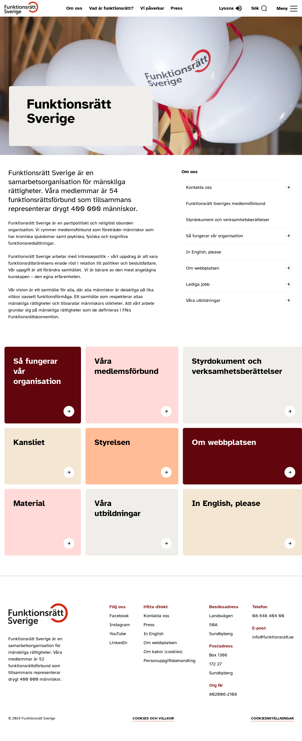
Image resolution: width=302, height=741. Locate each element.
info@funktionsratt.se (273, 637)
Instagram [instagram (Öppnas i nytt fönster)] (119, 625)
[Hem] (21, 8)
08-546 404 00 (268, 616)
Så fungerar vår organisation (214, 236)
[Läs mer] (42, 385)
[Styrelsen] (131, 456)
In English (154, 633)
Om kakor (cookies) (163, 651)
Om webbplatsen (202, 268)
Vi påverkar (152, 8)
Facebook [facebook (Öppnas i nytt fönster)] (119, 616)
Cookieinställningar (272, 718)
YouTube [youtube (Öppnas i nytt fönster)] (117, 633)
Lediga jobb (198, 284)
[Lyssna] (230, 8)
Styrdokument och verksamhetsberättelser (227, 219)
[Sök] (259, 8)
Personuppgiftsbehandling (169, 660)
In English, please (203, 252)
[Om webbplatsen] (242, 456)
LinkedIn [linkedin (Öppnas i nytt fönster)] (118, 642)
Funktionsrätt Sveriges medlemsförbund (225, 203)
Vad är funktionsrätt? (111, 8)
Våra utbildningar (203, 300)
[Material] (42, 522)
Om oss (74, 8)
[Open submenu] (289, 187)
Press (177, 8)
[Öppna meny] (287, 8)
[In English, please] (242, 522)
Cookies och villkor (153, 718)
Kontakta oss (199, 187)
